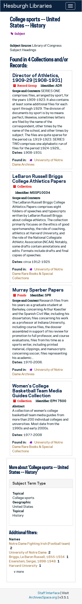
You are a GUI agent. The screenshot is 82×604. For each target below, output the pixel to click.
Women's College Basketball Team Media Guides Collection (37, 390)
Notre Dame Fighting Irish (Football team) (39, 543)
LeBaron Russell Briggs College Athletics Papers (39, 179)
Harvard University (23, 565)
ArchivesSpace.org (43, 597)
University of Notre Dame (28, 552)
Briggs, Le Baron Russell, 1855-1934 (37, 557)
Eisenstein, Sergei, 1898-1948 (32, 561)
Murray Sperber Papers (37, 289)
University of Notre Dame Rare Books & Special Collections (37, 273)
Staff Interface (49, 593)
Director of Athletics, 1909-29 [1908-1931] (37, 78)
